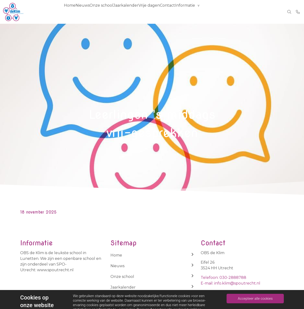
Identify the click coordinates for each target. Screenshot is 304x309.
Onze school (113, 12)
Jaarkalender (142, 12)
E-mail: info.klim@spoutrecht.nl (230, 283)
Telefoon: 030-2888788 (223, 277)
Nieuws (90, 12)
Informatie (216, 12)
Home (72, 12)
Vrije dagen (170, 12)
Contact (193, 12)
